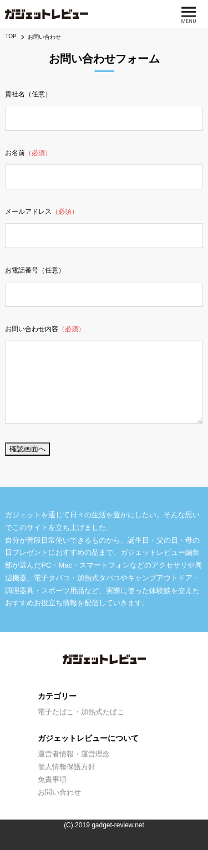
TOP (10, 36)
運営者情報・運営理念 (74, 754)
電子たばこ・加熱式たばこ (81, 712)
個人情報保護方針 (66, 767)
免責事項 (52, 779)
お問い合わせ (59, 792)
